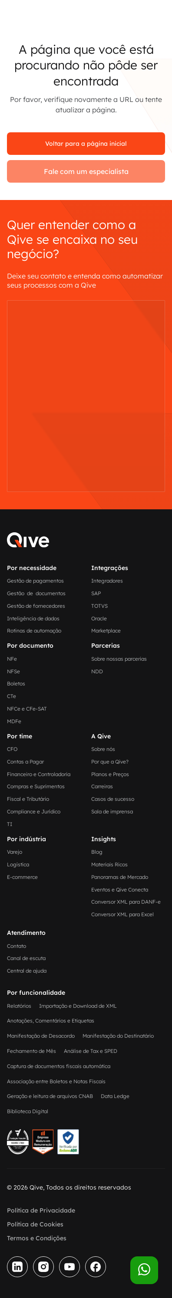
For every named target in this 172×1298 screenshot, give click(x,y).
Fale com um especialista (86, 171)
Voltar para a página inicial (86, 144)
